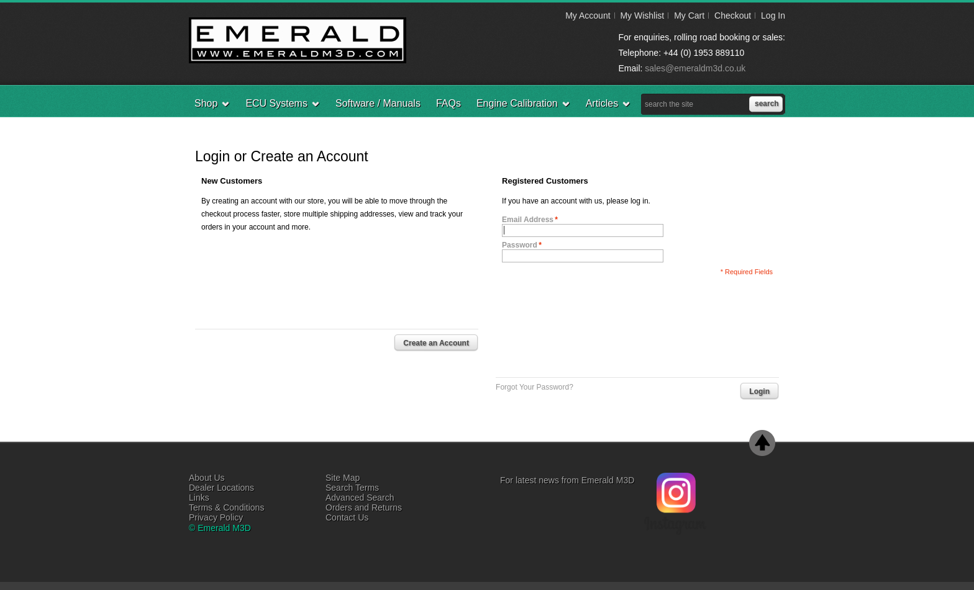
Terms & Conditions (226, 507)
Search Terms (352, 488)
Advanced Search (359, 498)
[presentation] (596, 323)
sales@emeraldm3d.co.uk (695, 68)
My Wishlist (642, 15)
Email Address (527, 219)
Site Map (342, 478)
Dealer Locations (221, 488)
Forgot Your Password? (534, 387)
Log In (773, 15)
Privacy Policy (216, 517)
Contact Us (346, 517)
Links (199, 498)
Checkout (732, 15)
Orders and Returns (363, 507)
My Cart (689, 15)
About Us (207, 478)
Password (519, 245)
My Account (587, 15)
